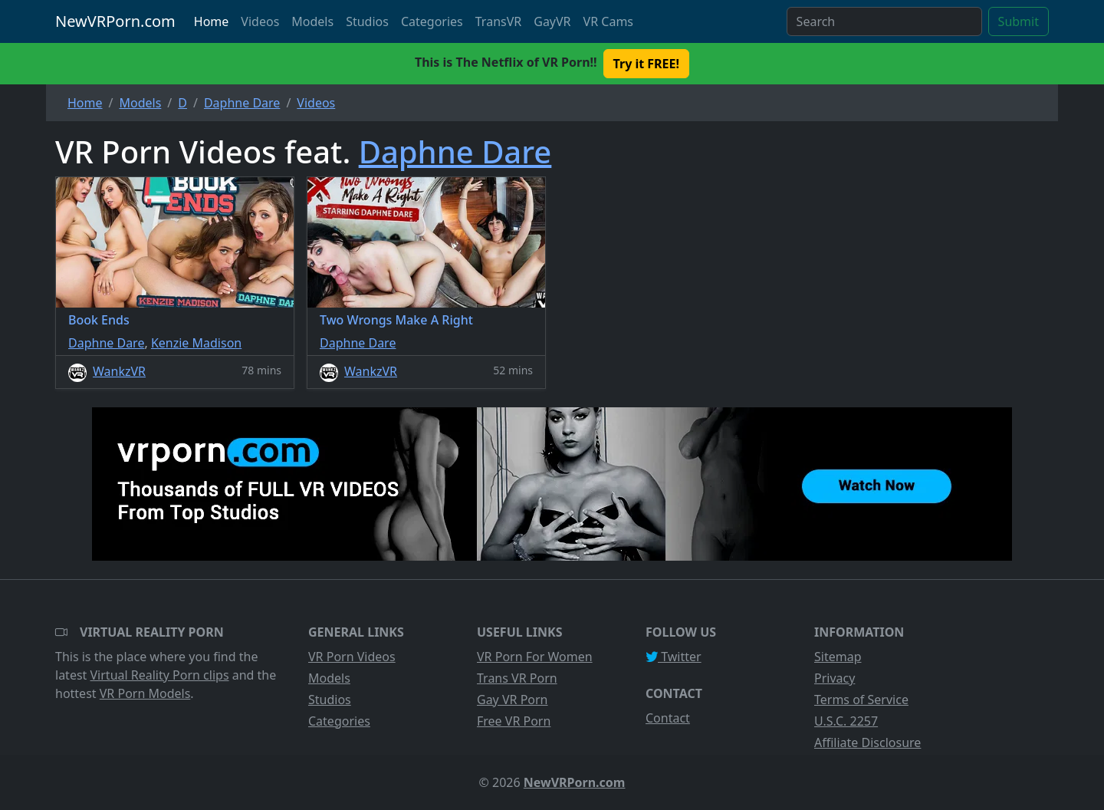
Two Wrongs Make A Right (396, 319)
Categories (432, 21)
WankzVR (119, 371)
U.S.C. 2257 (846, 721)
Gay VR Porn (512, 699)
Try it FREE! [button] (646, 63)
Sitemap (838, 656)
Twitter (674, 656)
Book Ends (99, 319)
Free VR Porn (513, 721)
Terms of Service (861, 699)
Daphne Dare (455, 151)
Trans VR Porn (517, 678)
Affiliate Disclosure (867, 742)
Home (211, 21)
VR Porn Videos (352, 656)
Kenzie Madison (196, 342)
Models (312, 21)
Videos (260, 21)
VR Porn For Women (535, 656)
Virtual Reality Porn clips (159, 675)
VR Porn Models (145, 693)
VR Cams (608, 21)
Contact (668, 718)
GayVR (552, 21)
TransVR (498, 21)
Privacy (834, 678)
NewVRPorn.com (115, 21)
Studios (367, 21)
